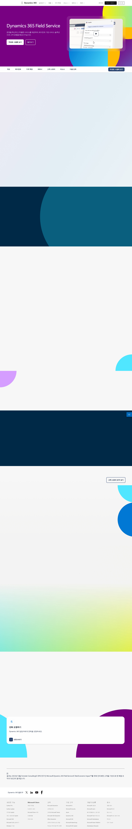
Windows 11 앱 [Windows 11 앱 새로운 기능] (10, 826)
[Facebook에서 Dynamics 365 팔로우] (41, 792)
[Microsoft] (14, 3)
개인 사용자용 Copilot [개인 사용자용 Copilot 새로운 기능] (12, 815)
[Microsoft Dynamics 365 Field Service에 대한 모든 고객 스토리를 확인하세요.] (115, 480)
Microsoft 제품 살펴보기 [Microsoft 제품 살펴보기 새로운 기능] (13, 822)
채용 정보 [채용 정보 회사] (109, 805)
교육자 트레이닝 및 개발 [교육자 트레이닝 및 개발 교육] (53, 822)
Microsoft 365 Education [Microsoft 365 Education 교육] (53, 815)
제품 (49, 3)
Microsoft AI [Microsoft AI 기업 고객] (69, 805)
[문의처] (129, 414)
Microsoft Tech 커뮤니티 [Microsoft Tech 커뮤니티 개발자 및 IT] (93, 815)
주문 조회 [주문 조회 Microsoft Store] (30, 819)
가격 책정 (58, 3)
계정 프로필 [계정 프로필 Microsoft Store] (31, 805)
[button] (96, 33)
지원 (81, 3)
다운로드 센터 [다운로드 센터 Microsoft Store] (31, 809)
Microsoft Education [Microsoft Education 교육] (52, 805)
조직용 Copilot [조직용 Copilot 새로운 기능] (10, 812)
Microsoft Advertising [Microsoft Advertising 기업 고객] (71, 822)
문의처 (101, 3)
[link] (8, 70)
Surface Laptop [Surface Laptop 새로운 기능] (10, 809)
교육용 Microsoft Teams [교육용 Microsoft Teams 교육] (53, 812)
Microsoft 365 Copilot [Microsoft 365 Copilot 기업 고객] (71, 826)
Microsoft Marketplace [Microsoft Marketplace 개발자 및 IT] (93, 819)
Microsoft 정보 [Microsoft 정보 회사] (110, 809)
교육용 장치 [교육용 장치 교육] (50, 809)
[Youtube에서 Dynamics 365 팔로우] (36, 792)
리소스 (66, 3)
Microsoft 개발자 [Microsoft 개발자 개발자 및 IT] (91, 805)
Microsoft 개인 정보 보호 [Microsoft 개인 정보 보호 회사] (113, 815)
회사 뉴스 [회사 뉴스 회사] (109, 812)
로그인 (121, 3)
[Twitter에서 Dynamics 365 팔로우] (26, 792)
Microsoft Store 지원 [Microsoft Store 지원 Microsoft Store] (33, 812)
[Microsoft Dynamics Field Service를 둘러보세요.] (30, 42)
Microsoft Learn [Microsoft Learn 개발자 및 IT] (91, 809)
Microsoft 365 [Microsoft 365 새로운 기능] (10, 819)
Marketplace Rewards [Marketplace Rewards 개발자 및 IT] (92, 826)
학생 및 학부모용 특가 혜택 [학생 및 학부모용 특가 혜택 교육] (54, 826)
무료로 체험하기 (111, 3)
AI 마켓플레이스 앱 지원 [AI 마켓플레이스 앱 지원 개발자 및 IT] (93, 812)
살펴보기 (41, 3)
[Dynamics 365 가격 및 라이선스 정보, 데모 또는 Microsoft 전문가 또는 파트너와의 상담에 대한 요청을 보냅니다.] (15, 739)
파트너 (74, 3)
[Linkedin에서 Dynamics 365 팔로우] (31, 792)
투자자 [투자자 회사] (108, 819)
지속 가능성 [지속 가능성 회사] (110, 822)
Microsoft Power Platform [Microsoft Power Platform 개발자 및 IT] (93, 822)
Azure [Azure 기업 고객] (67, 812)
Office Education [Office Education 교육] (51, 819)
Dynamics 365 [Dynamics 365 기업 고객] (69, 815)
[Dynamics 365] (30, 3)
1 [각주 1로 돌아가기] (7, 773)
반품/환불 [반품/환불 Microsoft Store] (30, 815)
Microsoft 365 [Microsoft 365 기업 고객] (69, 819)
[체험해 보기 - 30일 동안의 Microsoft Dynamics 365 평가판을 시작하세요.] (116, 69)
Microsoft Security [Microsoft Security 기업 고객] (70, 809)
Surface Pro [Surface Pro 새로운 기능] (9, 805)
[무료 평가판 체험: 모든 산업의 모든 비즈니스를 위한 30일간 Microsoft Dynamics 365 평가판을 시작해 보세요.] (15, 42)
